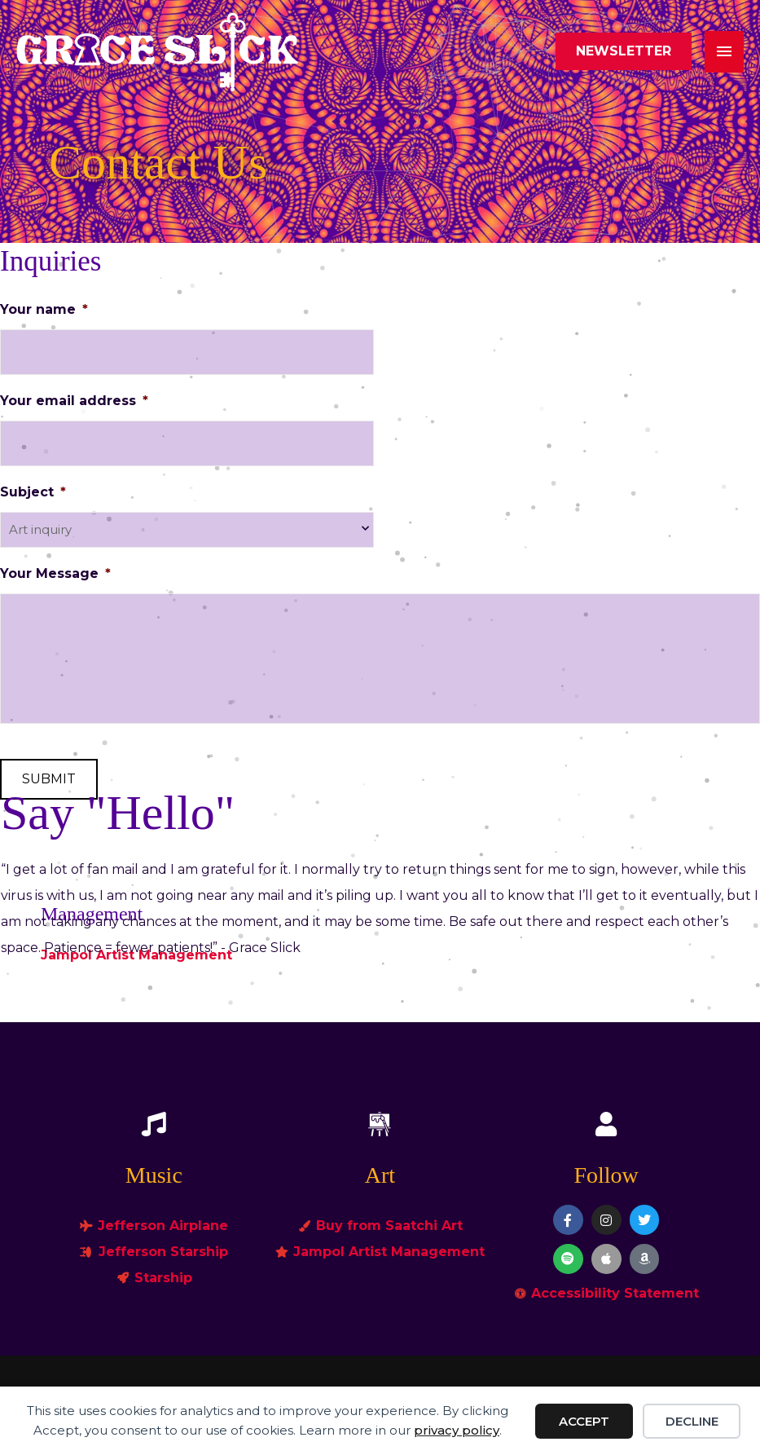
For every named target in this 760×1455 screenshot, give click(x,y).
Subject (33, 492)
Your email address (74, 400)
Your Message (55, 573)
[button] (624, 51)
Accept (584, 1421)
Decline (692, 1421)
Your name (44, 309)
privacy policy (456, 1430)
